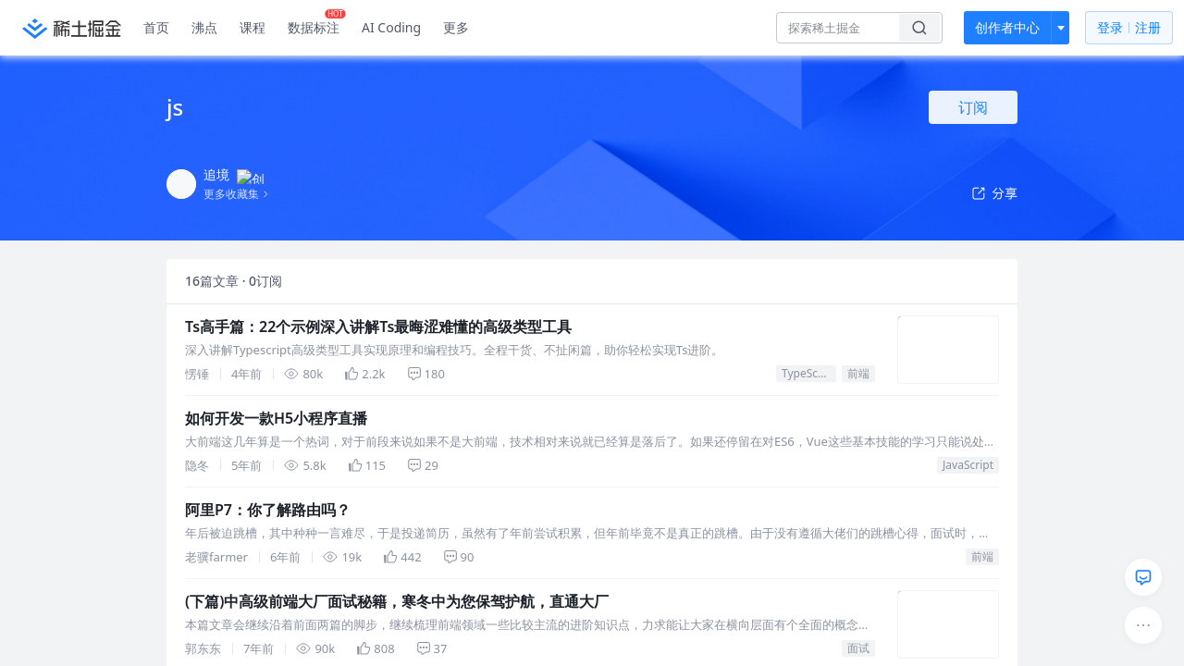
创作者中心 (1007, 27)
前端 (858, 373)
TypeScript (809, 373)
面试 (858, 648)
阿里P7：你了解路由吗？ (268, 510)
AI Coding (391, 27)
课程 (252, 27)
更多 (456, 27)
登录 (1129, 28)
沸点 (204, 27)
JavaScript (968, 465)
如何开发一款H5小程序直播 (276, 418)
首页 (156, 27)
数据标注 (317, 23)
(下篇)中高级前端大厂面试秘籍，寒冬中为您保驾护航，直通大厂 (397, 601)
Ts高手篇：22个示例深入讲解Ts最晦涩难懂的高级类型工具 (378, 326)
